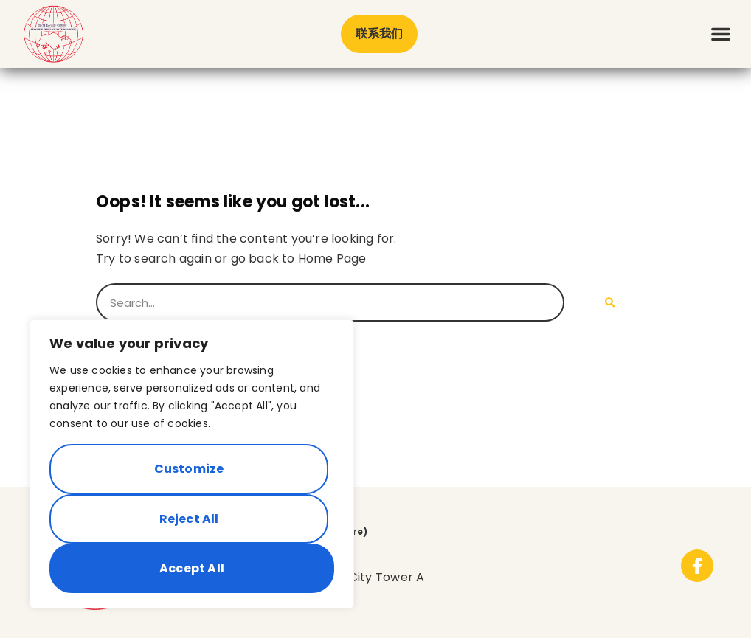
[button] (720, 33)
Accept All (191, 568)
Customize (189, 468)
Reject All (189, 518)
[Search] (609, 302)
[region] (192, 463)
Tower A (402, 577)
